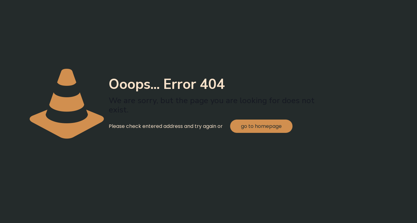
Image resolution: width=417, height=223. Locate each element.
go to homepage (261, 126)
